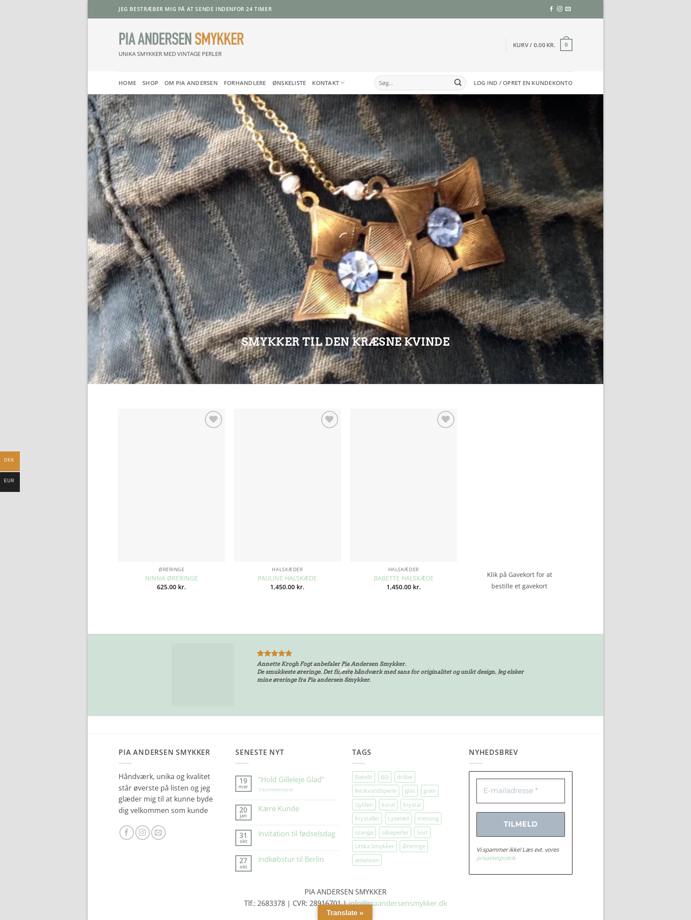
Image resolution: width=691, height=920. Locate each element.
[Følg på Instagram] (559, 9)
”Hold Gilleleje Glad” (291, 780)
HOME (127, 83)
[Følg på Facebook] (551, 9)
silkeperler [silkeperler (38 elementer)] (395, 832)
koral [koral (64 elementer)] (388, 805)
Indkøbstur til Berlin (291, 859)
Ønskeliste (289, 83)
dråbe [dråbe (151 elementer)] (404, 777)
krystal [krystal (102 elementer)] (412, 805)
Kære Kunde (278, 809)
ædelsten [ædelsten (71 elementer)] (367, 860)
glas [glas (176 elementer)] (410, 790)
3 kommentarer (285, 789)
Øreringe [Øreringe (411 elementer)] (413, 846)
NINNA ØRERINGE (171, 578)
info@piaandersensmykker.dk (398, 903)
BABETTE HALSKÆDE (404, 578)
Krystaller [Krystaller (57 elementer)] (367, 818)
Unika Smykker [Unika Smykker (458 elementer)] (374, 846)
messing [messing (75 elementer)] (428, 818)
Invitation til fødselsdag (296, 834)
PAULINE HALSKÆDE (287, 578)
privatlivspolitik (496, 858)
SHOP (150, 83)
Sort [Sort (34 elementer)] (422, 832)
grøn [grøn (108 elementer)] (430, 790)
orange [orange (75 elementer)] (364, 832)
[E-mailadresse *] (520, 791)
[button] (542, 45)
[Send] (457, 82)
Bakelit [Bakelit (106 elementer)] (363, 777)
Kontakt (328, 82)
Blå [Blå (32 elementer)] (385, 777)
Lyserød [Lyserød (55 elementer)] (398, 818)
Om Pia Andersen (191, 83)
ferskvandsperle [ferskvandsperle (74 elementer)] (376, 790)
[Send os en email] (568, 9)
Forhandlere (245, 83)
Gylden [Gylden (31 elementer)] (364, 805)
